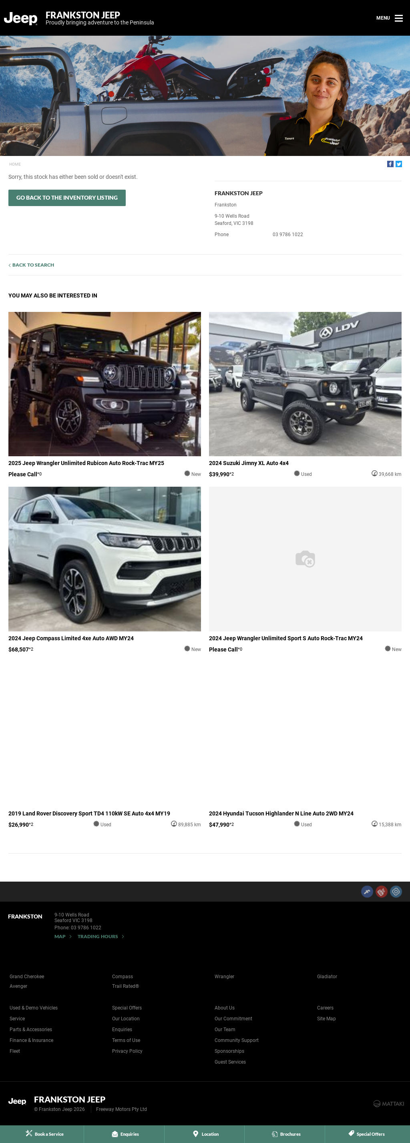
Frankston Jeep (100, 18)
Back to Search (33, 265)
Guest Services (230, 1062)
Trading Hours (98, 936)
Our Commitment (233, 1019)
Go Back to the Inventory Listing (67, 197)
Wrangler (224, 976)
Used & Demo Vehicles (34, 1008)
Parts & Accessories (31, 1029)
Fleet (15, 1051)
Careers (325, 1008)
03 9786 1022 (288, 234)
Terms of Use (126, 1040)
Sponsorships (229, 1051)
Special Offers (127, 1008)
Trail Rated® (125, 986)
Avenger (18, 986)
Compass (122, 976)
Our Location (126, 1019)
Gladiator (327, 976)
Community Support (237, 1040)
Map (60, 936)
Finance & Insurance (31, 1040)
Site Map (326, 1019)
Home (15, 164)
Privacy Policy (127, 1051)
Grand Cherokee (27, 976)
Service (17, 1019)
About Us (225, 1008)
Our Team (225, 1029)
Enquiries (122, 1029)
